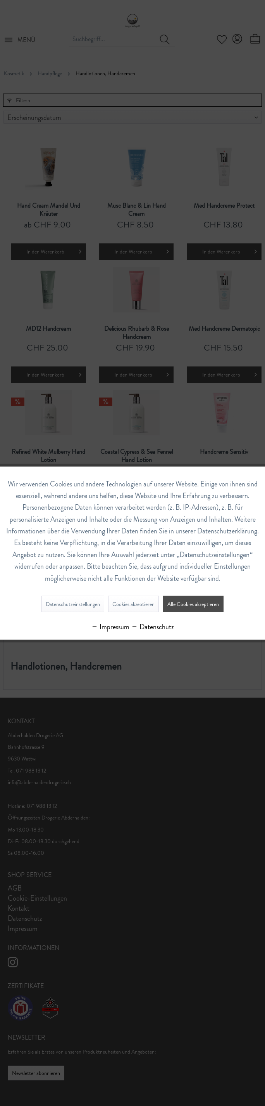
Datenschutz (152, 627)
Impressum (110, 627)
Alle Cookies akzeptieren (193, 604)
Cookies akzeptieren (133, 604)
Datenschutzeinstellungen (73, 604)
